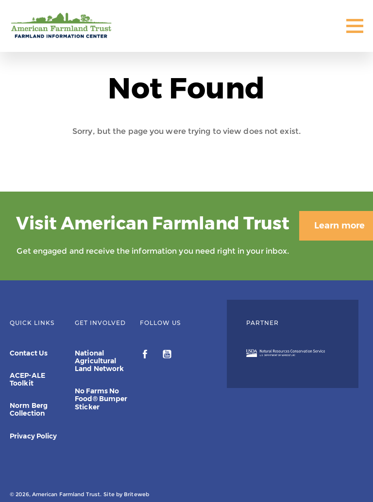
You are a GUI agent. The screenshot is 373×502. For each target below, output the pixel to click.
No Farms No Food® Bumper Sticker (101, 399)
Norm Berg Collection (29, 410)
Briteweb (136, 494)
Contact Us (29, 353)
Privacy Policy (33, 436)
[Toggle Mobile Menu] (354, 25)
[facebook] (146, 355)
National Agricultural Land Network (99, 361)
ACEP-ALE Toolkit (27, 379)
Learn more (319, 189)
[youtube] (167, 355)
